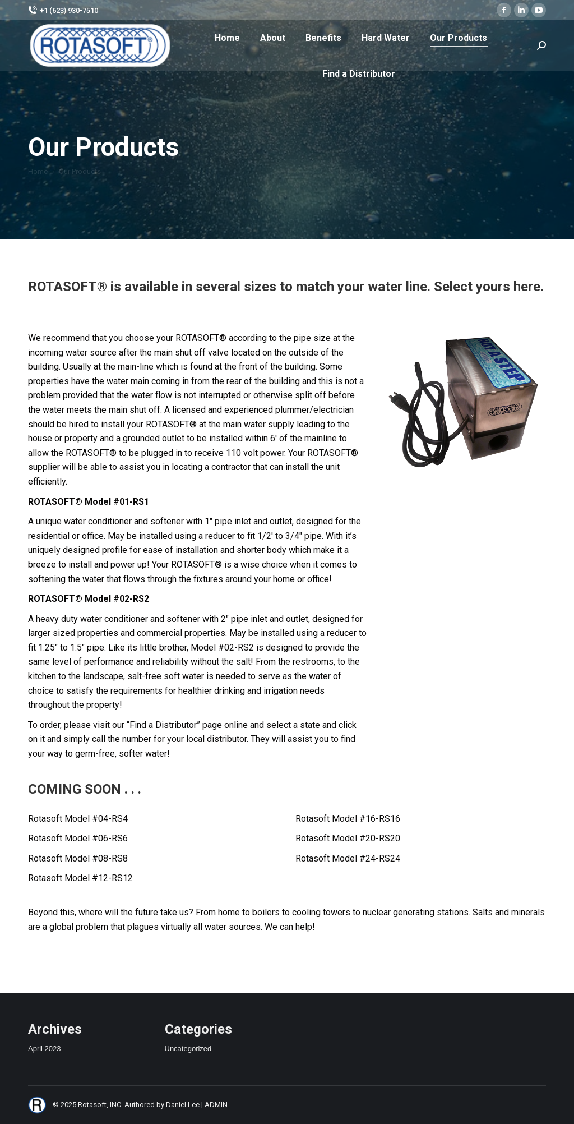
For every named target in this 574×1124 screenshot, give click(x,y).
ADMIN (216, 1104)
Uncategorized (188, 1048)
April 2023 (44, 1048)
